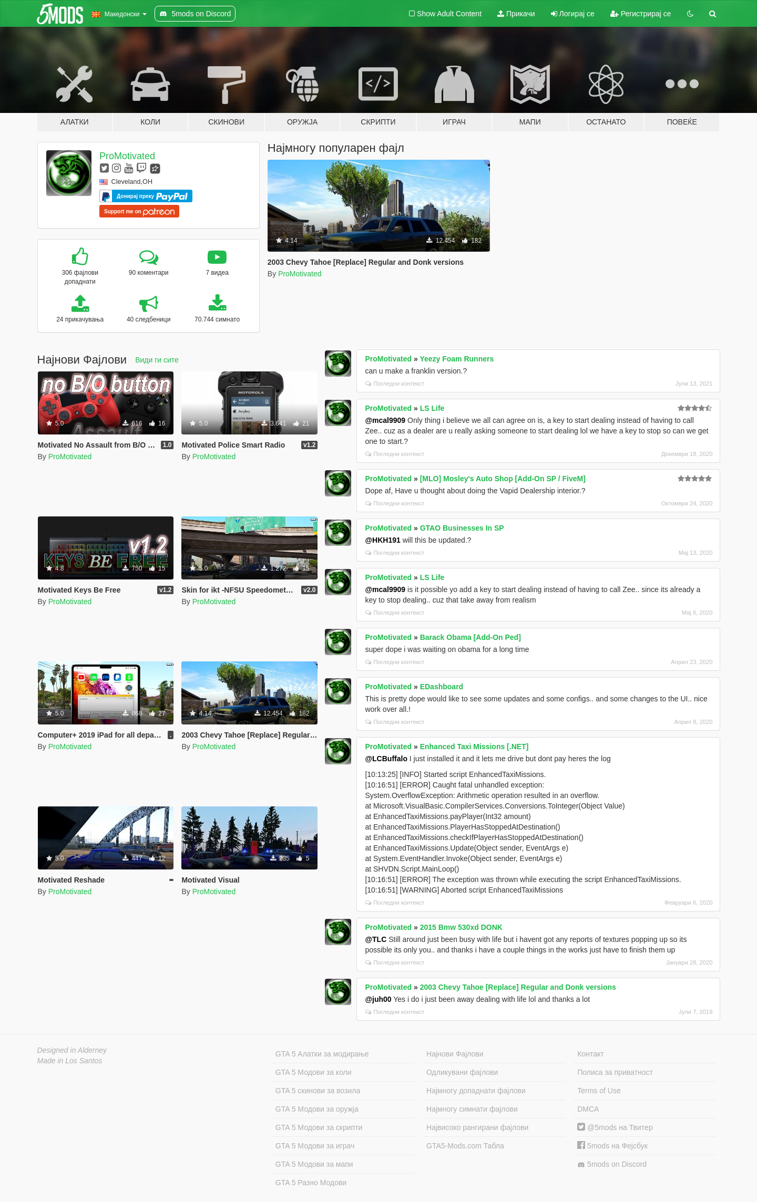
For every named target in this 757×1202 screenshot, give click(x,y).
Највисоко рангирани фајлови (477, 1127)
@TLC (375, 939)
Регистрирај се (640, 13)
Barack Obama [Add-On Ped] (470, 637)
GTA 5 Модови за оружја (317, 1109)
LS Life (432, 408)
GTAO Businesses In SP (462, 528)
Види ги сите (157, 360)
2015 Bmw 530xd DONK (461, 927)
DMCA (588, 1109)
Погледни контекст (394, 383)
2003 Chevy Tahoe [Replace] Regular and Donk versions (518, 987)
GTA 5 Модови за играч (315, 1146)
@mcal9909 (385, 420)
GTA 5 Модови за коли (313, 1072)
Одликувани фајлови (462, 1072)
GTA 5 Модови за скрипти (319, 1127)
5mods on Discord (612, 1164)
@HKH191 (382, 540)
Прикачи (516, 13)
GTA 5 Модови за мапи (314, 1164)
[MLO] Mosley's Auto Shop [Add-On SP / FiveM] (503, 478)
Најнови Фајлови (455, 1054)
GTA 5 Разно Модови (310, 1182)
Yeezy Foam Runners (457, 359)
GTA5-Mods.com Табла (465, 1146)
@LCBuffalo (386, 758)
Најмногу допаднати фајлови (476, 1090)
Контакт (590, 1054)
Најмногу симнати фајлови (472, 1109)
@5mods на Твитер (614, 1127)
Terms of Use (598, 1090)
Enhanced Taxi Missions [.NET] (474, 746)
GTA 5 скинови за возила (317, 1090)
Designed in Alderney (72, 1050)
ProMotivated (127, 156)
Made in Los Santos (70, 1060)
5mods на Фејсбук (612, 1146)
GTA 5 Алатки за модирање (322, 1054)
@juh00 (378, 999)
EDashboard (441, 686)
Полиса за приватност (615, 1072)
